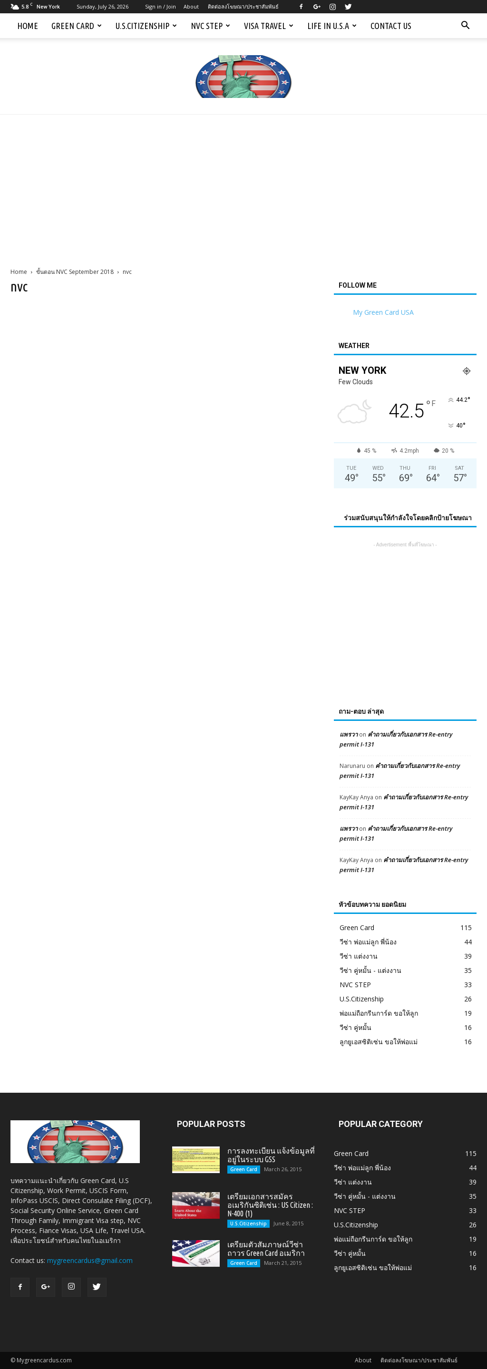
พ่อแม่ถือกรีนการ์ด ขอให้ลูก (379, 1013)
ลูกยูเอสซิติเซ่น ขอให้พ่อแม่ (379, 1041)
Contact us (390, 25)
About (191, 6)
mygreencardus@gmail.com (90, 1260)
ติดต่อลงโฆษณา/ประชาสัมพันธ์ (243, 6)
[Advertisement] (243, 185)
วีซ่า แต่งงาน (359, 956)
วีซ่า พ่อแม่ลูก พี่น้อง (368, 941)
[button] (465, 25)
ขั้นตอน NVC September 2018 (75, 272)
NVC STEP (210, 25)
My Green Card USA (383, 312)
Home (27, 25)
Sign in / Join (160, 6)
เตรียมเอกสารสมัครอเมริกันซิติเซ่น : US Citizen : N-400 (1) (270, 1205)
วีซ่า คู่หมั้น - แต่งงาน (370, 970)
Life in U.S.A (332, 25)
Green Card (76, 25)
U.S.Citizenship (146, 25)
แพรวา (349, 734)
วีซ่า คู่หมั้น (355, 1027)
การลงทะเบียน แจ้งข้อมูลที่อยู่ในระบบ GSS (271, 1155)
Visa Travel (268, 25)
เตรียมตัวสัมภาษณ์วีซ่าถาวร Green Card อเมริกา (266, 1248)
